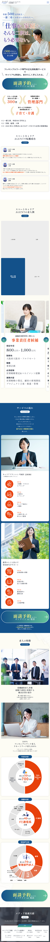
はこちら (28, 84)
